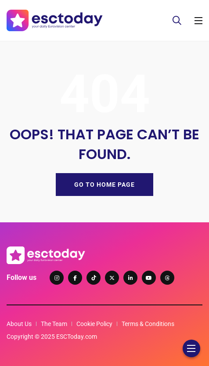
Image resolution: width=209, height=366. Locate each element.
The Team (54, 323)
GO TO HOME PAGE (104, 184)
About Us (19, 323)
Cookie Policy (94, 323)
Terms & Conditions (148, 323)
